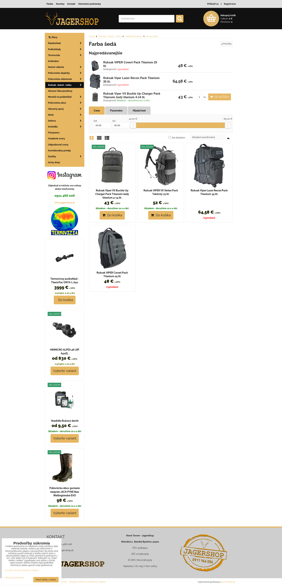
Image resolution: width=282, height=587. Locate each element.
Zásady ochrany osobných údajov (87, 581)
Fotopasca (53, 132)
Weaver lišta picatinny (60, 91)
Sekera (66, 121)
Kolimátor (53, 61)
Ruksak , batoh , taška (66, 85)
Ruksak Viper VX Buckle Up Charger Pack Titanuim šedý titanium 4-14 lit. (112, 194)
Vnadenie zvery (56, 138)
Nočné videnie (66, 67)
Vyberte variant (64, 371)
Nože (66, 115)
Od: (102, 124)
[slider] (133, 125)
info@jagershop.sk (64, 202)
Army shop (54, 162)
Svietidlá (66, 127)
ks (201, 97)
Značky (66, 156)
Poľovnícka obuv (66, 103)
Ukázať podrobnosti (14, 578)
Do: (121, 124)
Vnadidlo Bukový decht (64, 420)
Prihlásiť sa (213, 4)
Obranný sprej (66, 109)
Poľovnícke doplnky (66, 73)
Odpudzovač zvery (58, 144)
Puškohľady (66, 49)
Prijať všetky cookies (46, 579)
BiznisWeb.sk (228, 582)
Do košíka (219, 97)
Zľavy (52, 37)
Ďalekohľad (66, 43)
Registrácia (230, 4)
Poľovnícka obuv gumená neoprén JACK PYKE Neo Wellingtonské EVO (64, 492)
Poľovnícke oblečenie (66, 79)
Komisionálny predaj (59, 150)
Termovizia (66, 55)
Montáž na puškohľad (66, 97)
